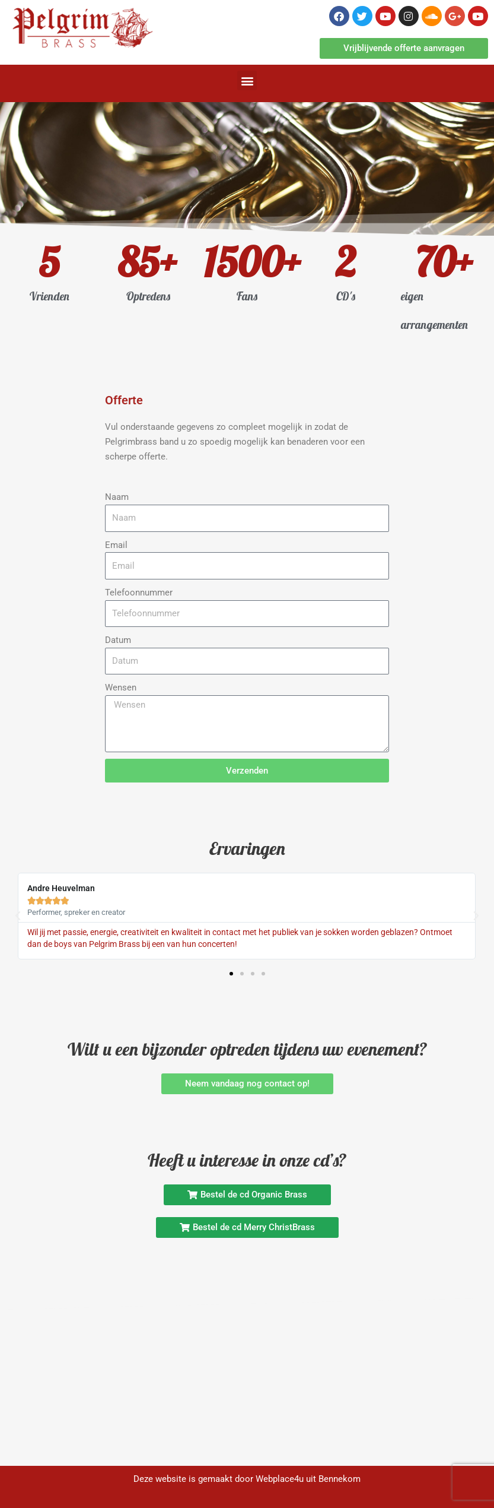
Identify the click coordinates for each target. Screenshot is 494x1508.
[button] (247, 80)
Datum (118, 640)
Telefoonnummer (139, 592)
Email (116, 545)
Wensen (120, 687)
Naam (117, 497)
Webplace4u (280, 1479)
